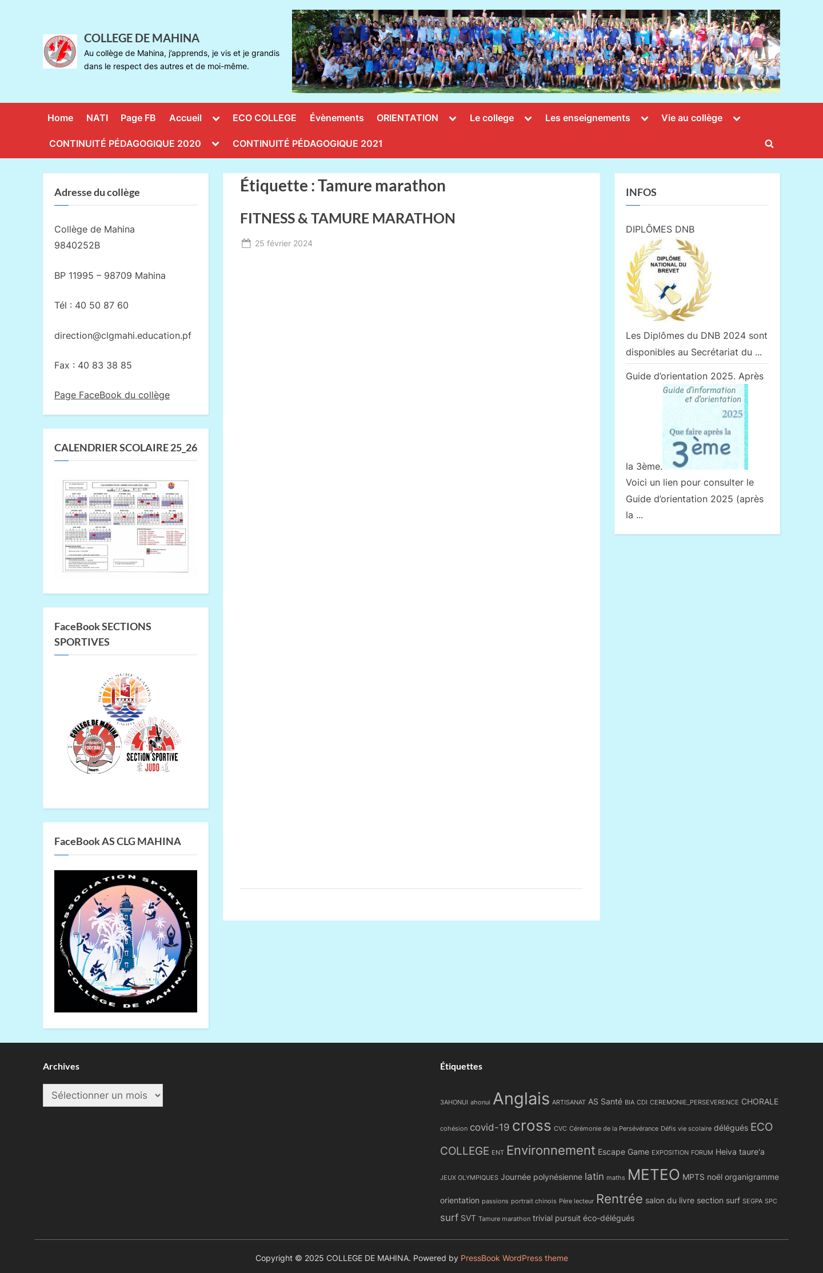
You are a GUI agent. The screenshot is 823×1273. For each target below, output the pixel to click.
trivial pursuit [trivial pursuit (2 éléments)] (557, 1218)
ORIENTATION (407, 117)
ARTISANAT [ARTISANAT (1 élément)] (569, 1102)
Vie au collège (691, 117)
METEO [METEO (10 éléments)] (654, 1174)
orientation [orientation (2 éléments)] (460, 1200)
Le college (492, 117)
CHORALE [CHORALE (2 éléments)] (759, 1101)
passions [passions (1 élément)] (495, 1201)
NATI (97, 117)
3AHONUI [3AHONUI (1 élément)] (454, 1102)
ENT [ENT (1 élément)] (498, 1152)
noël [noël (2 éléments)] (714, 1177)
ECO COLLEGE (265, 117)
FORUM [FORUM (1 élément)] (702, 1152)
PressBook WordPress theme (514, 1258)
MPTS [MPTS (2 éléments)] (693, 1177)
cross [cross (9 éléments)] (532, 1125)
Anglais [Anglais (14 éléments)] (521, 1098)
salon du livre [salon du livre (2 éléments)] (669, 1200)
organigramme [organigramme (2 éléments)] (752, 1177)
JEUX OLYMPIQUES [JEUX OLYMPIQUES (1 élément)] (469, 1178)
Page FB (138, 117)
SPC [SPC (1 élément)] (771, 1201)
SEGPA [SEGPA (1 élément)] (752, 1201)
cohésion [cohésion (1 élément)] (454, 1128)
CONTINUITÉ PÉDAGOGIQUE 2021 (308, 143)
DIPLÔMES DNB (660, 229)
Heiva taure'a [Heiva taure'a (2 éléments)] (740, 1151)
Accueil (185, 117)
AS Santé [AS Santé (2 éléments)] (605, 1101)
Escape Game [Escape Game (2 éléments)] (623, 1151)
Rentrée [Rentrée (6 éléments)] (619, 1198)
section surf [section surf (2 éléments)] (718, 1200)
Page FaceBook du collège (112, 395)
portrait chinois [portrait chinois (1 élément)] (534, 1201)
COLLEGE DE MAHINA (141, 38)
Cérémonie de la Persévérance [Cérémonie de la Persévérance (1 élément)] (613, 1128)
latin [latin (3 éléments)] (594, 1176)
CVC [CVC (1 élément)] (560, 1128)
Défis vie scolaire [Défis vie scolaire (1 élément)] (686, 1128)
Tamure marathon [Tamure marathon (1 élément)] (504, 1219)
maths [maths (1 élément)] (615, 1178)
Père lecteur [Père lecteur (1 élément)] (576, 1201)
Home (60, 117)
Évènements (337, 117)
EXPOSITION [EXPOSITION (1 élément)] (670, 1152)
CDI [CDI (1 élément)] (642, 1102)
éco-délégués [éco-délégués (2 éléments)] (608, 1218)
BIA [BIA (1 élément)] (629, 1102)
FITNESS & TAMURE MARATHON (348, 218)
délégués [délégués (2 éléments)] (731, 1127)
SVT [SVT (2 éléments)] (468, 1218)
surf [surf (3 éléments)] (449, 1217)
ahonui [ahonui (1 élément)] (480, 1102)
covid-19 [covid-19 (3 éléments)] (490, 1127)
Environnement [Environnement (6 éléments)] (551, 1150)
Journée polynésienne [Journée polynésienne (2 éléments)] (541, 1177)
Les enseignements (587, 117)
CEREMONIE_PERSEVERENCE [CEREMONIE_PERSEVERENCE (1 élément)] (694, 1102)
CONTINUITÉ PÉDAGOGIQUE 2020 (125, 143)
